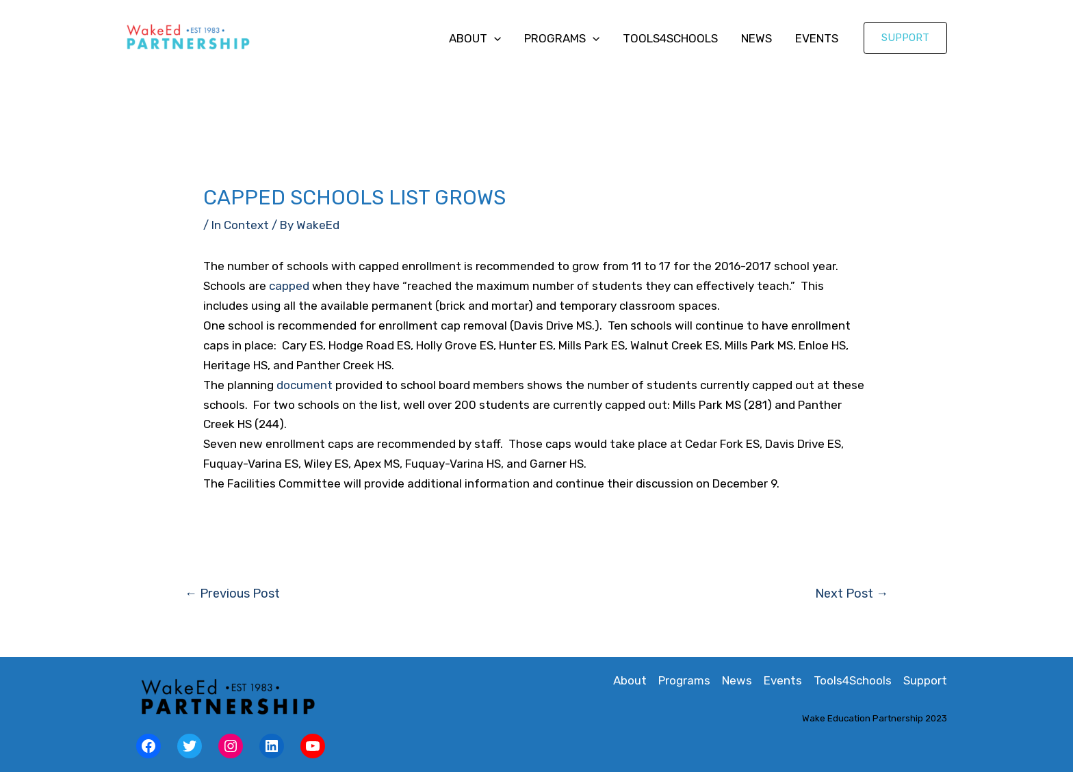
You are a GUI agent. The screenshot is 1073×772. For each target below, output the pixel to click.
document (304, 385)
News (756, 38)
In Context (240, 225)
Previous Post (232, 593)
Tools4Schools (670, 38)
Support (925, 680)
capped (289, 286)
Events (816, 38)
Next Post (851, 593)
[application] (494, 38)
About (475, 38)
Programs (561, 38)
